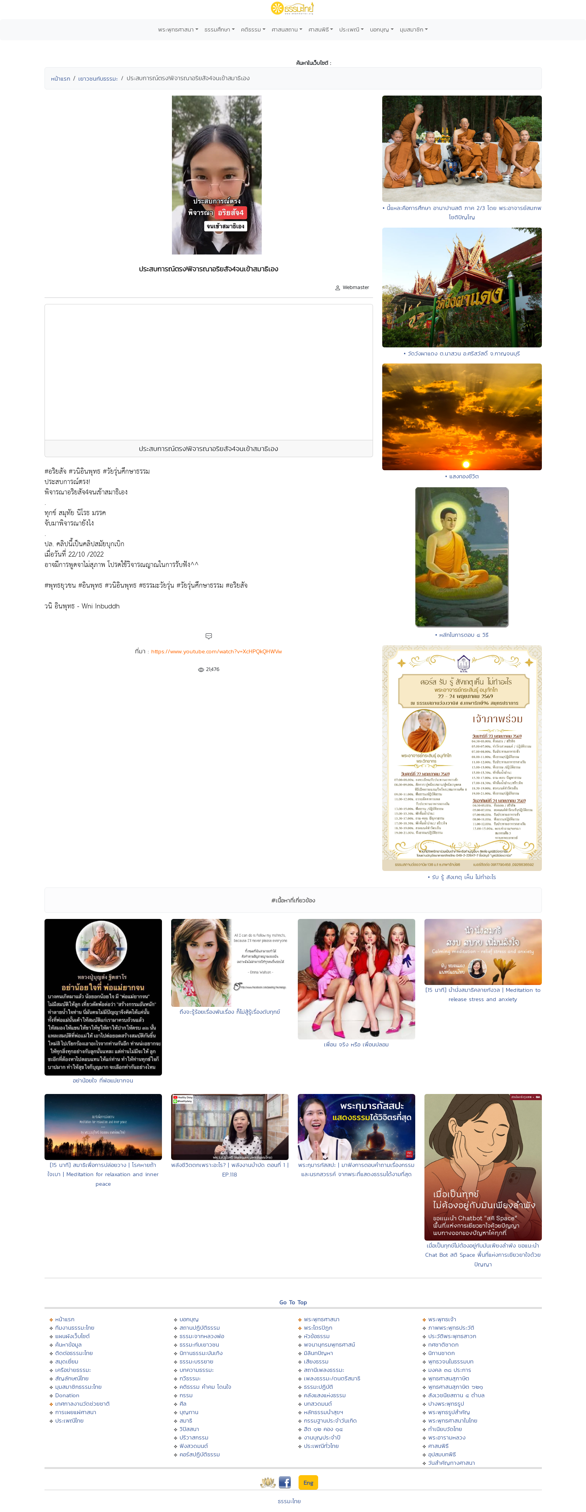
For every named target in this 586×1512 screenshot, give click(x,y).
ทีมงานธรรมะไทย (74, 1328)
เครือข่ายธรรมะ (73, 1370)
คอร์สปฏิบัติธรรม (200, 1454)
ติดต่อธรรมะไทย (74, 1353)
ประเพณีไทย (69, 1420)
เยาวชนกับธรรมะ (98, 78)
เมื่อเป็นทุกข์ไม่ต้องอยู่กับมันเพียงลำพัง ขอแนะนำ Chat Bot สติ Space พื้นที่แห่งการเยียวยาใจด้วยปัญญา (483, 1254)
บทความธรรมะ (197, 1370)
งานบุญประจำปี (322, 1437)
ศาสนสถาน (285, 29)
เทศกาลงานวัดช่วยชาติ (82, 1404)
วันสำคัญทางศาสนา (451, 1463)
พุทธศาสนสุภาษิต (448, 1378)
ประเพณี (349, 29)
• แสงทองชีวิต (462, 476)
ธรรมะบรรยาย (196, 1361)
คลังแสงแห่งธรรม (325, 1395)
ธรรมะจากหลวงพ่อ (202, 1336)
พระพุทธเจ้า (442, 1319)
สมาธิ (186, 1420)
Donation (67, 1395)
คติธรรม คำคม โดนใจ (205, 1387)
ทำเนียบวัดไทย (445, 1429)
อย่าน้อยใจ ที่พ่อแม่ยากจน (103, 1080)
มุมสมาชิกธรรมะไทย (78, 1387)
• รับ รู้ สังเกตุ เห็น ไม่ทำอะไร (462, 877)
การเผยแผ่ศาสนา (75, 1412)
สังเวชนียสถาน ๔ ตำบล (456, 1395)
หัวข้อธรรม (317, 1336)
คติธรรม (251, 29)
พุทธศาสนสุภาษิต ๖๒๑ (455, 1387)
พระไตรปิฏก (318, 1328)
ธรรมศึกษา (217, 29)
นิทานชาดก (441, 1353)
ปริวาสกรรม (194, 1437)
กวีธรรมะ (190, 1378)
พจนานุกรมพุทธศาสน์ (329, 1344)
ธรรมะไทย (289, 1501)
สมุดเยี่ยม (66, 1361)
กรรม (186, 1395)
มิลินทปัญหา (318, 1353)
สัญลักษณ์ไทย (72, 1378)
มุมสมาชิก (411, 29)
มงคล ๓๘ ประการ (449, 1370)
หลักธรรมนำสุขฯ (323, 1412)
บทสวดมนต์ (318, 1404)
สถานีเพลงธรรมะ (324, 1370)
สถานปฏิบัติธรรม (200, 1328)
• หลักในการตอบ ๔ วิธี (462, 635)
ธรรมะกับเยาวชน (199, 1344)
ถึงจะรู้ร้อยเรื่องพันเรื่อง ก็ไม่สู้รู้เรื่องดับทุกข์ (230, 1012)
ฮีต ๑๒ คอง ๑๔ (323, 1429)
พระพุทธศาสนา (176, 29)
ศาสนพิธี (319, 29)
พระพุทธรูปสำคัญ (449, 1412)
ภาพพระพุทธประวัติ (451, 1328)
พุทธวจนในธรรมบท (451, 1361)
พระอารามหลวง (446, 1437)
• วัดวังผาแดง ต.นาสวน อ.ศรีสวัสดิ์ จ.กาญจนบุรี (462, 353)
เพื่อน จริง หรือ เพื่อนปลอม (356, 1044)
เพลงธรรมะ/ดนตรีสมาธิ (332, 1378)
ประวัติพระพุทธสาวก (452, 1336)
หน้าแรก (60, 78)
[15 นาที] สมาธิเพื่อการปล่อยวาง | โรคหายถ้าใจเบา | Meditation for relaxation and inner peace (103, 1174)
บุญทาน (189, 1412)
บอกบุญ (379, 29)
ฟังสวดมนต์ (194, 1446)
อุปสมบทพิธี (442, 1454)
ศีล (183, 1404)
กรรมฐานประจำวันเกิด (330, 1420)
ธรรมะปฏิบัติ (318, 1387)
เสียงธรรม (316, 1361)
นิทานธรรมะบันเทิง (201, 1353)
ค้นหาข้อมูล (68, 1344)
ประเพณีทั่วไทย (321, 1446)
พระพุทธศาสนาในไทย (452, 1420)
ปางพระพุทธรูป (446, 1404)
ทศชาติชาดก (443, 1344)
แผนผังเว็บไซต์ (72, 1336)
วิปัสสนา (189, 1429)
